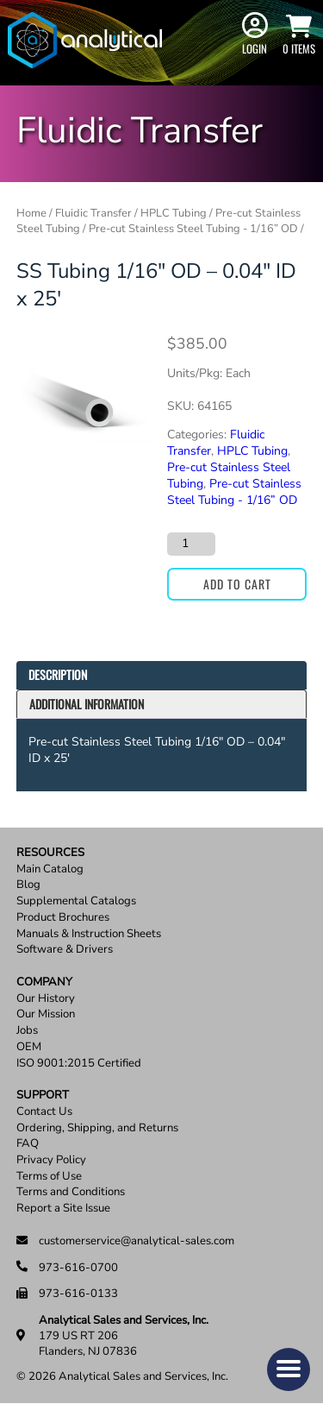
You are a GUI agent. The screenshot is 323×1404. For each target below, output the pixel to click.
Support (42, 1095)
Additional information (86, 704)
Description (57, 674)
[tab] (161, 675)
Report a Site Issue (63, 1208)
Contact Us (44, 1112)
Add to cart (237, 584)
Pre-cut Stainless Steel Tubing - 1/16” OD (193, 228)
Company (44, 982)
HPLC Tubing (173, 213)
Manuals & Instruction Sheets (88, 934)
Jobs (27, 1030)
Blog (28, 885)
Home (31, 213)
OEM (28, 1047)
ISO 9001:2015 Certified (78, 1063)
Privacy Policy (51, 1160)
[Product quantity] (191, 543)
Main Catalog (50, 869)
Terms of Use (49, 1176)
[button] (288, 1369)
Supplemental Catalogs (76, 901)
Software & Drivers (64, 949)
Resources (50, 853)
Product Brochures (62, 917)
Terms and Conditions (70, 1192)
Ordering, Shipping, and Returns (97, 1128)
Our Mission (45, 1014)
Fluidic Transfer (93, 213)
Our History (45, 999)
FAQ (27, 1143)
